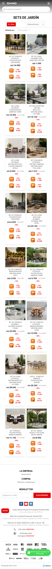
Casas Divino (26, 474)
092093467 (30, 536)
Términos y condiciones (26, 482)
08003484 (30, 529)
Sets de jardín (23, 30)
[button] (48, 3)
